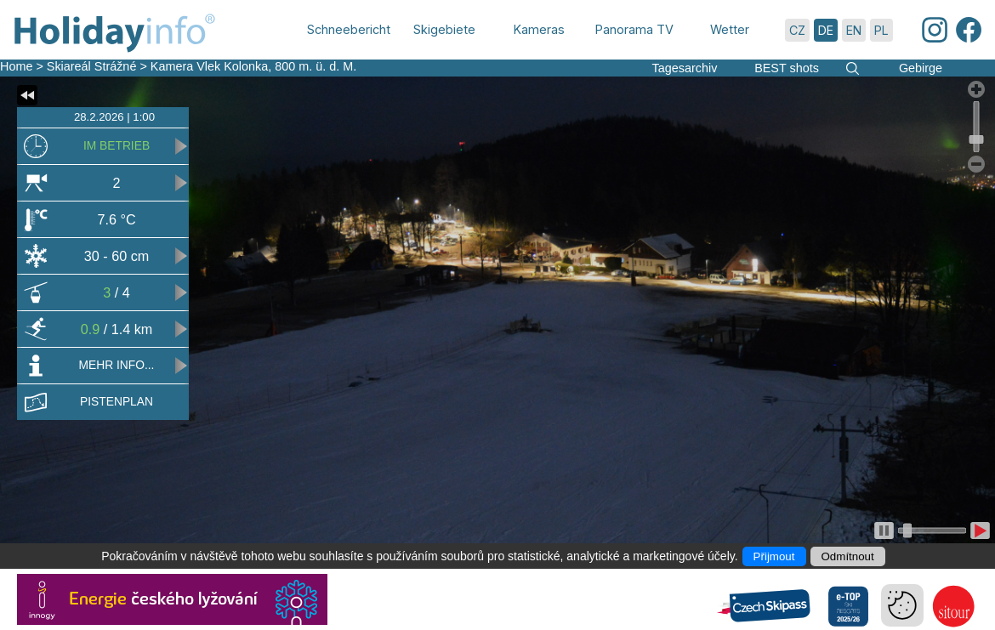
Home (16, 66)
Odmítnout (848, 556)
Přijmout (774, 556)
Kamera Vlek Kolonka (209, 66)
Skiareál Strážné (92, 66)
